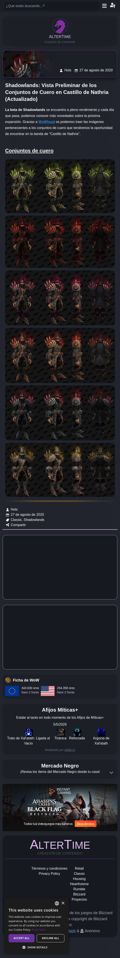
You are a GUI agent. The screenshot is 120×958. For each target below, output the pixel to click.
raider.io (69, 750)
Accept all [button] (22, 938)
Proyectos (79, 899)
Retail (79, 868)
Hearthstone (79, 884)
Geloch (69, 931)
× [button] (62, 903)
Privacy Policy (49, 873)
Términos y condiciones (49, 868)
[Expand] (111, 772)
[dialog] (36, 926)
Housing (79, 879)
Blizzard (79, 894)
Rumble (79, 889)
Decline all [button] (50, 938)
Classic (79, 873)
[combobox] (57, 903)
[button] (36, 947)
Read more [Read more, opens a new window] (39, 930)
